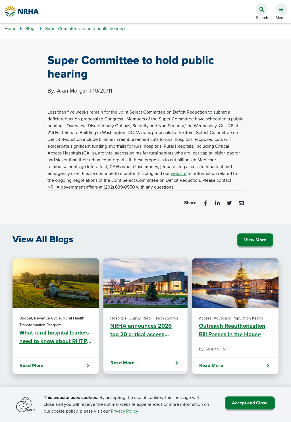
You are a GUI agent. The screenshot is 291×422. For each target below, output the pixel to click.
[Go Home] (21, 11)
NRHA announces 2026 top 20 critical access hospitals (141, 330)
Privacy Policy (124, 411)
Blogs (30, 28)
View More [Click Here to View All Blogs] (255, 240)
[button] (279, 6)
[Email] (241, 202)
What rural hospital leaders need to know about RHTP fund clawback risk (54, 336)
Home (10, 28)
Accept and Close (250, 403)
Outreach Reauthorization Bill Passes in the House (232, 330)
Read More (55, 365)
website (178, 173)
